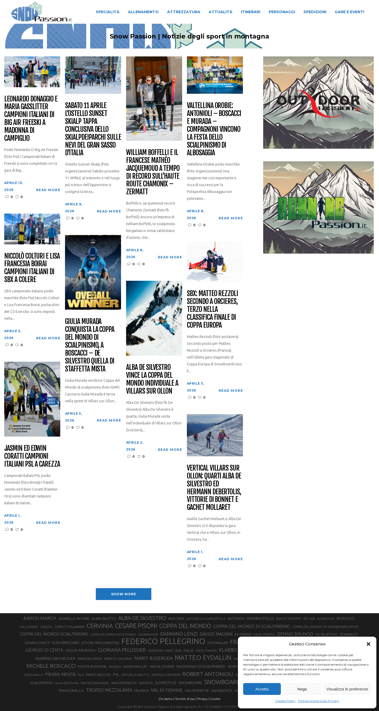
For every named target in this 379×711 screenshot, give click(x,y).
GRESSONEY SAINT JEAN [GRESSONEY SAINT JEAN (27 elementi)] (165, 650)
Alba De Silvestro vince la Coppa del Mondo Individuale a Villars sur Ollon (152, 379)
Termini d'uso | (186, 698)
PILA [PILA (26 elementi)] (81, 674)
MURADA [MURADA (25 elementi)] (115, 666)
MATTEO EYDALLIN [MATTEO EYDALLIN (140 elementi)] (203, 657)
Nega (302, 689)
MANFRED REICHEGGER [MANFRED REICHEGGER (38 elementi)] (55, 658)
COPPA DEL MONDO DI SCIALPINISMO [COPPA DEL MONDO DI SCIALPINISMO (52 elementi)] (251, 626)
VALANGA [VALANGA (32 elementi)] (141, 690)
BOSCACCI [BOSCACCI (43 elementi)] (346, 618)
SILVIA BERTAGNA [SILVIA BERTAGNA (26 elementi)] (67, 683)
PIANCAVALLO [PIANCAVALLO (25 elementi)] (33, 674)
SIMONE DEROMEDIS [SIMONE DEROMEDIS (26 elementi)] (95, 683)
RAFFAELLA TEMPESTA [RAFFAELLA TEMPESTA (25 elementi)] (166, 674)
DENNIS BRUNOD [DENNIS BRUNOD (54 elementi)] (295, 633)
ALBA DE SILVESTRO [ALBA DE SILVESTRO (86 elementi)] (142, 618)
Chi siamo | (166, 698)
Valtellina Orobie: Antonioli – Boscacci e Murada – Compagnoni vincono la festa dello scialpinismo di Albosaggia (214, 129)
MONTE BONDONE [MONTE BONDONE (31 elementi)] (92, 666)
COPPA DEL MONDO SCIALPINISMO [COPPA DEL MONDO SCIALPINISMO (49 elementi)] (54, 634)
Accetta (261, 689)
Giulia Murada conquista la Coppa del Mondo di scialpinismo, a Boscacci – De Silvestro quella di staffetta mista (89, 345)
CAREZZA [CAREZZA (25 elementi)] (46, 626)
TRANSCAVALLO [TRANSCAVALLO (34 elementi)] (71, 691)
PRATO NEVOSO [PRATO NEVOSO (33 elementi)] (98, 674)
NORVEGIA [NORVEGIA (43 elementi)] (237, 666)
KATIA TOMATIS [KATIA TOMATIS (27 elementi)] (206, 650)
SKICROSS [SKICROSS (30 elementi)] (146, 683)
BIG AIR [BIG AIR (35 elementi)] (309, 618)
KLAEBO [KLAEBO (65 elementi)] (228, 649)
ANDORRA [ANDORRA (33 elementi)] (176, 618)
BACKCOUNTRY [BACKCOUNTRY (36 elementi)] (288, 618)
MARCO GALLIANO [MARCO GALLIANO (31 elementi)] (118, 658)
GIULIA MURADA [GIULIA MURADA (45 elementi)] (81, 650)
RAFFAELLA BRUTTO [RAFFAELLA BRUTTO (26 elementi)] (135, 674)
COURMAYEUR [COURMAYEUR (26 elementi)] (148, 634)
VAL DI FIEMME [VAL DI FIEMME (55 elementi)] (167, 690)
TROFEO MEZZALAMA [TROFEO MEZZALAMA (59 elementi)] (109, 690)
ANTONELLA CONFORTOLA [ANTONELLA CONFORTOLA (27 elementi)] (205, 618)
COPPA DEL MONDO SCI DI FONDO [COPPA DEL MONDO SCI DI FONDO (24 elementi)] (113, 634)
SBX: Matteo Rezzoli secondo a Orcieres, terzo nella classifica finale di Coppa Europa (212, 309)
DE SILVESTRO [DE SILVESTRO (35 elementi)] (326, 634)
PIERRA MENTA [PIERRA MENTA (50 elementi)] (60, 674)
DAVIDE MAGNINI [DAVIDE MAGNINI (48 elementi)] (216, 634)
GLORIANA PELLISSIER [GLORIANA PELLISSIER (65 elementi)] (122, 649)
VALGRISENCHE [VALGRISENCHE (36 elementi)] (197, 690)
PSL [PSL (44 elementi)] (116, 674)
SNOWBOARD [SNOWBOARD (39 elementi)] (190, 683)
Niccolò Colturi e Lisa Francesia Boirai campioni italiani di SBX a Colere (32, 268)
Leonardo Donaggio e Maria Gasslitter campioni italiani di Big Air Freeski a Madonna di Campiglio (30, 118)
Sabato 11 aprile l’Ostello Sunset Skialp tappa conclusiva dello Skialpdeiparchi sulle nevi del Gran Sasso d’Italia (93, 129)
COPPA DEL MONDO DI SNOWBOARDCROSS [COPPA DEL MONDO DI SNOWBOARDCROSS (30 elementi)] (325, 626)
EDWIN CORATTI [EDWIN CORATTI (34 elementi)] (37, 643)
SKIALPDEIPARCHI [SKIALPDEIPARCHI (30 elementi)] (124, 683)
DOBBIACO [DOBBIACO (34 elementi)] (349, 634)
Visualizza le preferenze (347, 689)
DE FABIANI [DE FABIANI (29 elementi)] (243, 634)
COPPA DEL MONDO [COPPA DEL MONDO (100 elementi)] (185, 626)
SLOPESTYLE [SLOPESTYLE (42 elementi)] (165, 682)
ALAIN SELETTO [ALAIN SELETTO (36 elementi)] (104, 618)
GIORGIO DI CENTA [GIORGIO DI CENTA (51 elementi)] (44, 649)
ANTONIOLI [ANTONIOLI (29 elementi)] (236, 618)
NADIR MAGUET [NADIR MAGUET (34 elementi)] (135, 667)
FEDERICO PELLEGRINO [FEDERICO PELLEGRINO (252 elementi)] (163, 641)
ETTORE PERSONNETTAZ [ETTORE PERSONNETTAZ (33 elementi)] (100, 643)
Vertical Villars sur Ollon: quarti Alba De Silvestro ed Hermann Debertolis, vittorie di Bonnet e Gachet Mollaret (214, 487)
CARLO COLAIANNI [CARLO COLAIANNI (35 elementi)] (69, 627)
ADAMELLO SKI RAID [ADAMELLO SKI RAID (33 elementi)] (73, 618)
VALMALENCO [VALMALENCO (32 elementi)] (221, 690)
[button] (368, 644)
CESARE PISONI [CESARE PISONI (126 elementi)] (136, 625)
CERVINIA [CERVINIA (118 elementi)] (100, 625)
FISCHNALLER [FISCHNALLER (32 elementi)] (217, 643)
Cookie (215, 698)
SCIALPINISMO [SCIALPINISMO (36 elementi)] (41, 683)
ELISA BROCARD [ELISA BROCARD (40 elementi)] (65, 642)
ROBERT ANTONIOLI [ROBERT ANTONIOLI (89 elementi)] (207, 674)
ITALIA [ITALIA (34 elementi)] (188, 650)
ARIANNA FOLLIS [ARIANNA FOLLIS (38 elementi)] (260, 618)
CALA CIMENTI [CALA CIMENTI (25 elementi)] (28, 626)
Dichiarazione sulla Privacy (318, 701)
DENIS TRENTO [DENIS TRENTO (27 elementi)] (264, 634)
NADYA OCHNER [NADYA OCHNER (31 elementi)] (162, 666)
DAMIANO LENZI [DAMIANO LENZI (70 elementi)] (179, 634)
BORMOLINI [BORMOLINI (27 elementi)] (326, 618)
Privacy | (203, 698)
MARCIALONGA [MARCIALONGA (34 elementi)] (89, 659)
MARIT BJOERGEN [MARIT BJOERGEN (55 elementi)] (153, 658)
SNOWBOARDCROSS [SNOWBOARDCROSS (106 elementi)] (231, 682)
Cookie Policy (285, 701)
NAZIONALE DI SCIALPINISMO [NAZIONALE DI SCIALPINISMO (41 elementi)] (201, 666)
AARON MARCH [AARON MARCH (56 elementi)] (39, 618)
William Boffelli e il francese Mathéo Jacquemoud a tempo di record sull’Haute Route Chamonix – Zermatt (152, 172)
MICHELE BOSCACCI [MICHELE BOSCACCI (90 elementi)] (51, 665)
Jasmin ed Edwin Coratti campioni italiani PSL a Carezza (32, 456)
